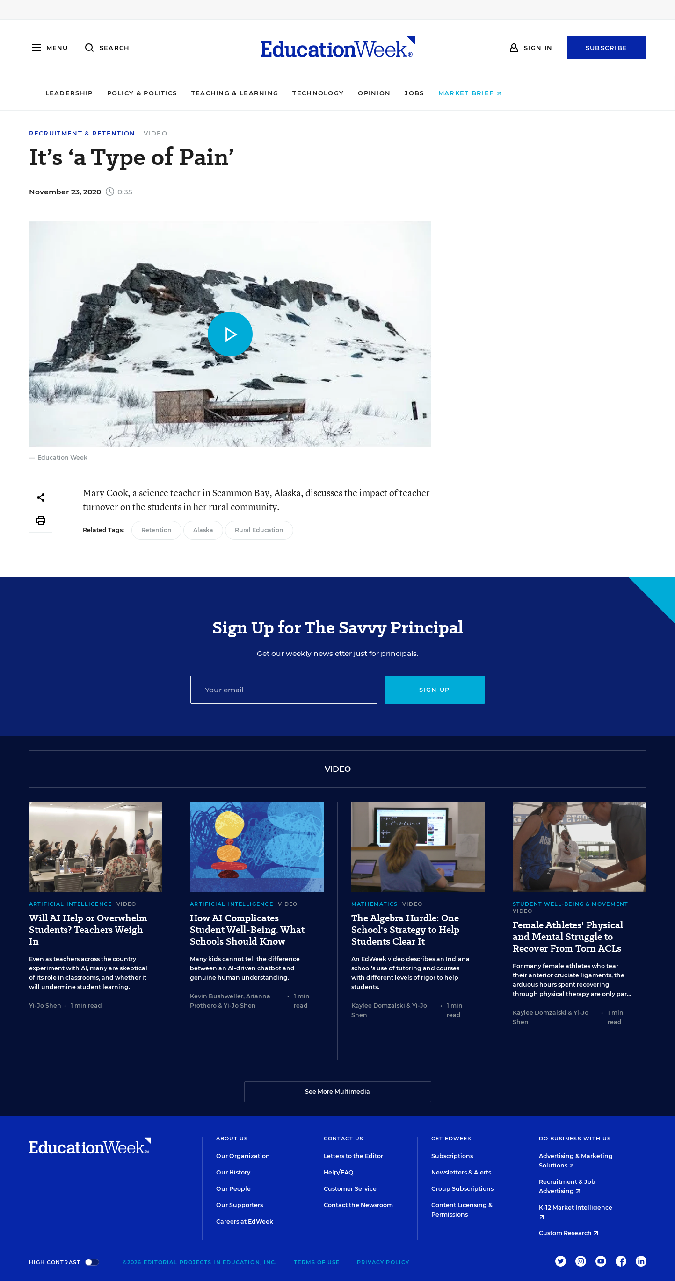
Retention (156, 530)
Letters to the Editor (353, 1156)
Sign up (434, 689)
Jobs (478, 93)
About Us (232, 1138)
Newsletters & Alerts (461, 1172)
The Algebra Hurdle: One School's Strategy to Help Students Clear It (405, 929)
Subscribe (607, 47)
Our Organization (243, 1156)
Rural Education (259, 530)
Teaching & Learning (299, 93)
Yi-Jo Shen (45, 1005)
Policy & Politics (206, 93)
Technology (382, 93)
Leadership (133, 93)
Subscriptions (452, 1156)
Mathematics (374, 904)
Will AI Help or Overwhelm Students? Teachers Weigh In (88, 929)
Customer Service (350, 1188)
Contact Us (344, 1138)
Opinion (438, 93)
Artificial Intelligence (70, 904)
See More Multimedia (337, 1091)
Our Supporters (239, 1205)
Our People (233, 1188)
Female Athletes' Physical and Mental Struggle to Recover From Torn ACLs (568, 936)
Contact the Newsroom (358, 1205)
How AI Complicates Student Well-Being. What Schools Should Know (247, 929)
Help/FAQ (339, 1172)
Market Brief (534, 93)
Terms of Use (317, 1262)
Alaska (203, 530)
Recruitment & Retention (82, 133)
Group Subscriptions (462, 1188)
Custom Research (568, 1233)
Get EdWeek (451, 1138)
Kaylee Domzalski (378, 1005)
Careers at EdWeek (244, 1221)
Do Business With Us (575, 1138)
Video (155, 133)
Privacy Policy (383, 1262)
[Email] (283, 690)
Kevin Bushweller (216, 996)
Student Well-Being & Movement (570, 904)
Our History (233, 1172)
